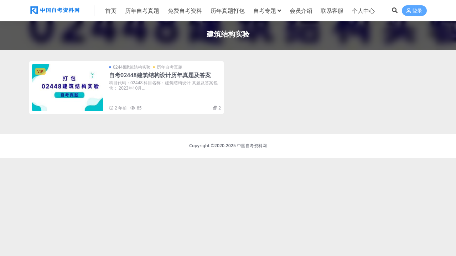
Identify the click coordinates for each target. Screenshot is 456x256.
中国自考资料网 (252, 146)
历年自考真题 (169, 67)
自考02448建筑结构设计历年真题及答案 (160, 75)
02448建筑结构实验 (132, 67)
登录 (414, 11)
